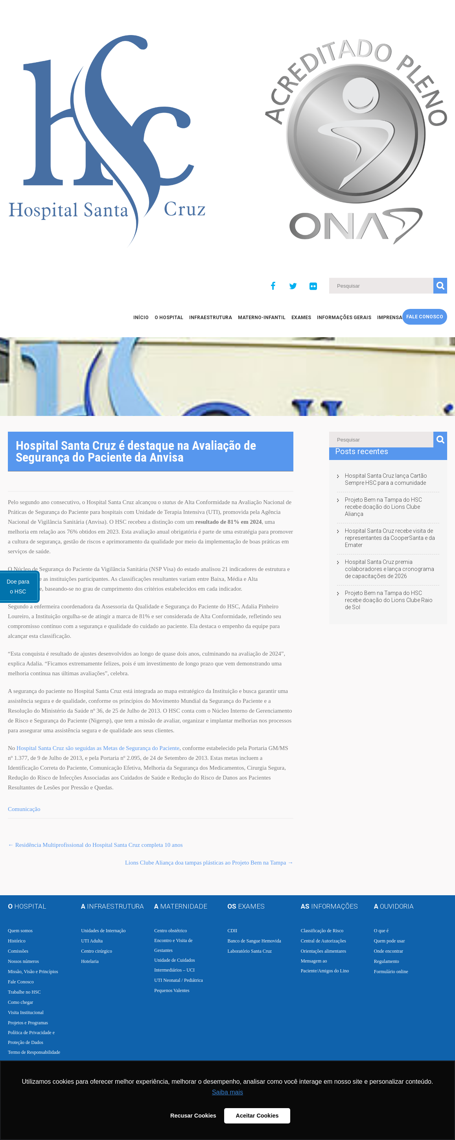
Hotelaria (90, 961)
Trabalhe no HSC (24, 992)
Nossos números (23, 961)
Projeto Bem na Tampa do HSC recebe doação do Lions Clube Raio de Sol (389, 600)
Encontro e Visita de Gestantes (173, 945)
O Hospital (169, 317)
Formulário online (391, 971)
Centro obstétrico (170, 930)
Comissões (18, 951)
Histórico (17, 941)
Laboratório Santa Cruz (249, 951)
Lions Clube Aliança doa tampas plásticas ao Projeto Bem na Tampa (209, 862)
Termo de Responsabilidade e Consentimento (34, 1057)
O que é (381, 930)
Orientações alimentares (323, 951)
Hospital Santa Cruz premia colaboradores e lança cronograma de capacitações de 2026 (389, 569)
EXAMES (301, 317)
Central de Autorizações (323, 941)
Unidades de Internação (103, 930)
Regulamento (386, 961)
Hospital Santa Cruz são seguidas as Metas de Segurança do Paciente (98, 748)
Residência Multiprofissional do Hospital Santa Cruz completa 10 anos (95, 845)
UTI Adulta (92, 941)
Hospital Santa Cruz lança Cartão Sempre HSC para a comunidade (386, 479)
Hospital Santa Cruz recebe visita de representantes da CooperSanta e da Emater (390, 538)
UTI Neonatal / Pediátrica (178, 980)
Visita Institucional (26, 1012)
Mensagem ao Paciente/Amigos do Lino (325, 966)
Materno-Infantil (262, 317)
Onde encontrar (388, 951)
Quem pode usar (389, 941)
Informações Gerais (344, 317)
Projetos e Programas (28, 1022)
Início (141, 317)
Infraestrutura (210, 317)
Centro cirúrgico (96, 951)
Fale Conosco (424, 317)
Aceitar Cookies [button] (257, 1115)
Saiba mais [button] (227, 1092)
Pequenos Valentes (171, 990)
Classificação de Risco (322, 930)
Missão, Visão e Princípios (33, 971)
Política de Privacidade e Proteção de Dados (31, 1037)
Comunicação (24, 809)
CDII (232, 930)
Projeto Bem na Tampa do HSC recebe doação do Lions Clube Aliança (383, 507)
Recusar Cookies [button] (193, 1115)
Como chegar (20, 1002)
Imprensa (389, 317)
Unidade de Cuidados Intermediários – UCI (174, 965)
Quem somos (20, 930)
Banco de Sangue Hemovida (254, 941)
